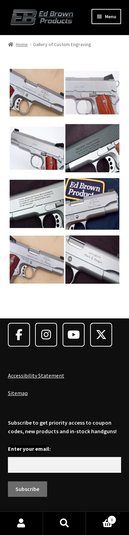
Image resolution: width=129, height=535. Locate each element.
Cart (101, 518)
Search (64, 523)
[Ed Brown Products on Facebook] (19, 335)
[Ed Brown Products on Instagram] (46, 335)
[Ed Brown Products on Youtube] (74, 335)
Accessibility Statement (36, 375)
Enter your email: (29, 448)
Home (22, 44)
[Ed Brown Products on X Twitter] (101, 335)
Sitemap (18, 393)
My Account (21, 523)
